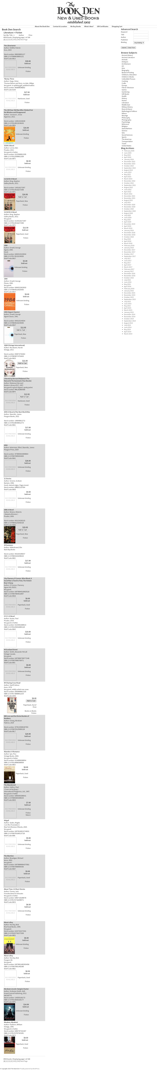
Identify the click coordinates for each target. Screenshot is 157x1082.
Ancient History (127, 55)
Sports (124, 137)
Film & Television (128, 88)
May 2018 (127, 239)
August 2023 (128, 170)
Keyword (124, 32)
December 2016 (129, 273)
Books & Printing (128, 72)
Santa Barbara (127, 128)
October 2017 (129, 254)
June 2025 (127, 153)
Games (124, 90)
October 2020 (129, 209)
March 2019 (128, 228)
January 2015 (129, 312)
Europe (124, 85)
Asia (123, 68)
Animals (125, 60)
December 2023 (129, 162)
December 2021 (129, 196)
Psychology (126, 122)
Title (12, 35)
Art (123, 66)
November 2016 (129, 276)
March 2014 (128, 334)
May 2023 (127, 174)
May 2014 (127, 329)
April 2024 (127, 157)
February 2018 (129, 245)
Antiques (125, 62)
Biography (125, 70)
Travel (124, 144)
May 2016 (127, 284)
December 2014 (129, 314)
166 (18, 40)
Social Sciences (127, 135)
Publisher (124, 40)
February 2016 (129, 289)
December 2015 (129, 293)
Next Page (24, 40)
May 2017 (127, 263)
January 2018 (129, 248)
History (124, 98)
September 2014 (130, 321)
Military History (127, 107)
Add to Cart (22, 199)
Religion (125, 126)
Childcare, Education (129, 75)
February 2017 (129, 269)
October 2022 (129, 183)
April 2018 (127, 241)
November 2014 (129, 317)
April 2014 (127, 332)
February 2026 (129, 151)
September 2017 (130, 256)
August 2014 (128, 323)
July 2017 (127, 258)
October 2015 (129, 297)
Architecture (126, 64)
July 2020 (127, 215)
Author (21, 35)
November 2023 (129, 164)
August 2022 (128, 187)
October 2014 (129, 319)
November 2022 (129, 181)
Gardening (125, 92)
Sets (123, 133)
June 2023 (127, 172)
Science (124, 131)
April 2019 (127, 226)
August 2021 (128, 200)
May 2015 (127, 306)
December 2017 (129, 250)
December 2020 (129, 205)
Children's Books (128, 77)
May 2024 (127, 155)
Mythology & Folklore (129, 111)
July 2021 (127, 202)
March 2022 (128, 194)
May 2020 (127, 220)
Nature (124, 113)
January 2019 (129, 230)
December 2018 (129, 233)
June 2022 (127, 190)
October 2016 (129, 278)
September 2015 (130, 299)
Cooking (125, 81)
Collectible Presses (128, 79)
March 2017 (128, 267)
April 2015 (127, 308)
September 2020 (130, 211)
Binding (124, 42)
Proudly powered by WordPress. (30, 1081)
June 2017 (127, 261)
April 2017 (127, 265)
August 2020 (128, 213)
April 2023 (127, 177)
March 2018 (128, 243)
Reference (125, 124)
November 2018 (129, 235)
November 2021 (129, 198)
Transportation (127, 141)
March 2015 (128, 310)
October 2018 (129, 237)
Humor (124, 100)
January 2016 (129, 291)
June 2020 (127, 218)
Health (124, 96)
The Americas (127, 139)
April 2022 (127, 192)
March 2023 (128, 179)
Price (30, 35)
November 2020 (129, 207)
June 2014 (127, 327)
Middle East (126, 105)
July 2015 (127, 301)
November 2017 (129, 252)
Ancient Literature (128, 57)
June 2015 (127, 304)
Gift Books (125, 94)
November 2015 (129, 295)
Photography (126, 120)
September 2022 (130, 185)
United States (126, 146)
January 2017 (129, 271)
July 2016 (127, 280)
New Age (125, 116)
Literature (125, 103)
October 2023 (129, 166)
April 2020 (127, 222)
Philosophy (126, 118)
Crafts (124, 83)
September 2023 (130, 168)
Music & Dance (127, 109)
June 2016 (127, 282)
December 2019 (129, 224)
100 (14, 40)
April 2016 (127, 286)
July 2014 (127, 325)
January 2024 (129, 159)
